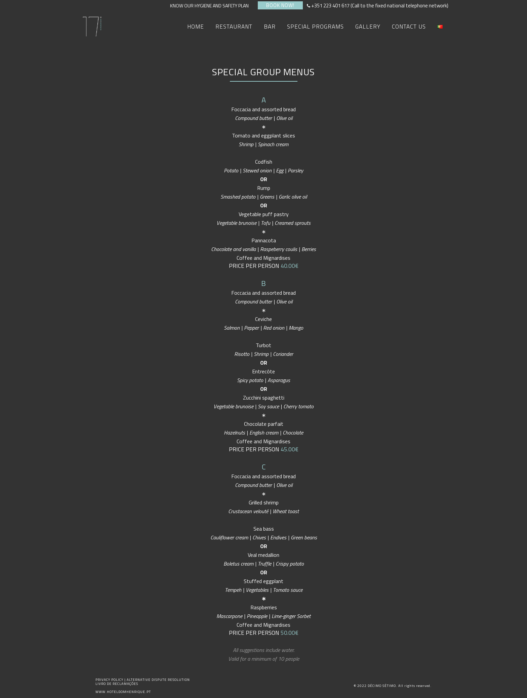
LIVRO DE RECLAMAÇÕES (116, 683)
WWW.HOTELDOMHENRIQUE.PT (123, 691)
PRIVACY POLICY (109, 679)
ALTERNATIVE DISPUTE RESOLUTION (158, 679)
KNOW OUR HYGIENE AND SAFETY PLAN (211, 5)
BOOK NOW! (280, 5)
